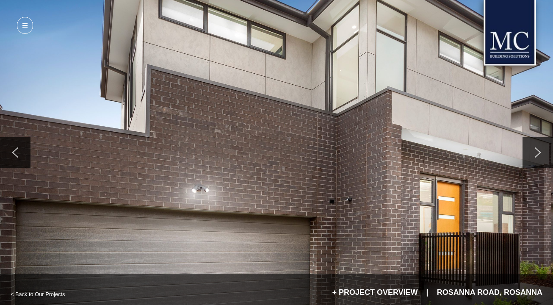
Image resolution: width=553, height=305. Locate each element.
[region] (276, 152)
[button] (15, 152)
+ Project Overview (375, 292)
